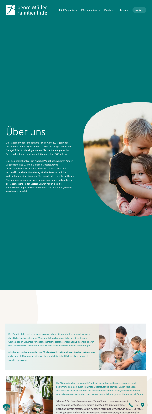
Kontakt (139, 10)
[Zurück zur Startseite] (26, 10)
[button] (6, 407)
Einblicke (109, 10)
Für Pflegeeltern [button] (68, 10)
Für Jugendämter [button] (90, 10)
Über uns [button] (123, 10)
